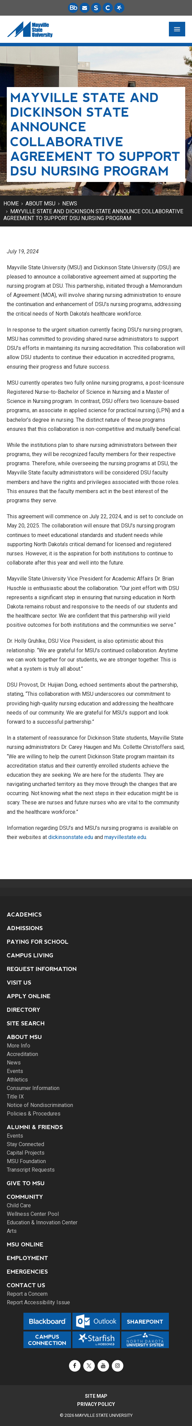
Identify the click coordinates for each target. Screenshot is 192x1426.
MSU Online (25, 1244)
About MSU (40, 203)
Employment (27, 1258)
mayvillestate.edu (125, 837)
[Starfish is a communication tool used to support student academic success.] (119, 8)
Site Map (96, 1396)
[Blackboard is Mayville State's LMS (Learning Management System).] (73, 8)
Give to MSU (26, 1183)
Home (11, 203)
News (69, 203)
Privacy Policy (96, 1404)
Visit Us (19, 982)
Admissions (25, 928)
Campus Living (30, 955)
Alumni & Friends (35, 1127)
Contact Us (26, 1285)
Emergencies (27, 1272)
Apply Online (29, 996)
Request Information (42, 969)
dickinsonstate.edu (70, 837)
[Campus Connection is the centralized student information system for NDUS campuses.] (108, 8)
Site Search (26, 1023)
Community (25, 1197)
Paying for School (38, 942)
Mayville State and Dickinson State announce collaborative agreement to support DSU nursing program (93, 214)
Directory (23, 1010)
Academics (24, 914)
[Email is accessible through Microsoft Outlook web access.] (85, 8)
